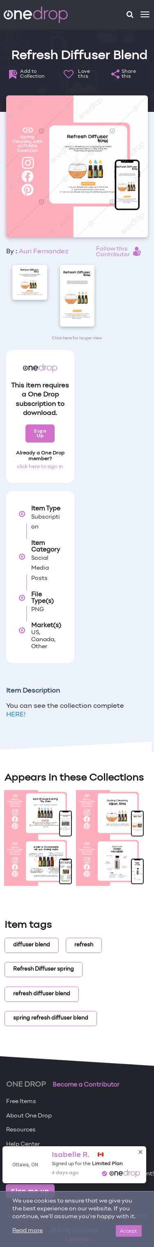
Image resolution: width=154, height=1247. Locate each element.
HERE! (15, 715)
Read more (27, 1230)
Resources (21, 1130)
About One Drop (29, 1116)
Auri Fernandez (44, 251)
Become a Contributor (86, 1085)
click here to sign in (40, 466)
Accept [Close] (129, 1231)
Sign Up (40, 433)
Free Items (21, 1101)
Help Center (23, 1144)
